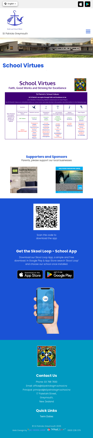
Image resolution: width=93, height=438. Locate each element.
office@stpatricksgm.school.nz (50, 385)
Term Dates (46, 416)
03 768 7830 (50, 381)
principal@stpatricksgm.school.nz (51, 389)
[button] (10, 4)
